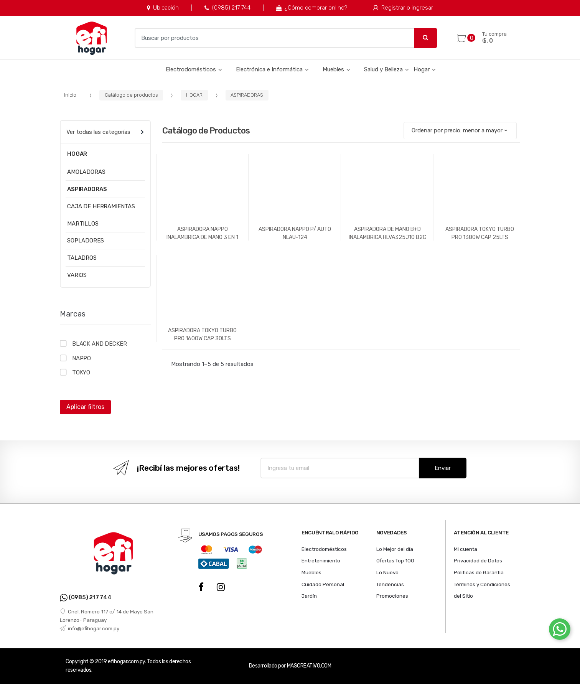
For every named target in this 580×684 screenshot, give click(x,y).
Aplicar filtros (85, 406)
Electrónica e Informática (269, 69)
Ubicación (163, 7)
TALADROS (82, 257)
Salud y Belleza (383, 69)
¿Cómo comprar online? (311, 7)
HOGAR (194, 95)
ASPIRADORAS (247, 95)
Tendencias (390, 584)
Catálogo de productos (131, 95)
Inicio (70, 95)
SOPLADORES (85, 240)
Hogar (422, 69)
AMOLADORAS (86, 171)
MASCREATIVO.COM (309, 666)
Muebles (333, 69)
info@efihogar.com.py (89, 628)
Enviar (443, 468)
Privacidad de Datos (478, 560)
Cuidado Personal (323, 584)
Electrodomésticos (191, 69)
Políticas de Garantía (479, 572)
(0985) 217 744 (227, 7)
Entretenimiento (321, 560)
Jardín (309, 596)
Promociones (392, 596)
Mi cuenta (465, 549)
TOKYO (81, 372)
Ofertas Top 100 (395, 560)
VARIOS (77, 275)
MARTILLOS (83, 223)
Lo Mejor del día (394, 549)
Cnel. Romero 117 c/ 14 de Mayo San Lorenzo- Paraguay (106, 615)
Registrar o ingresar (403, 7)
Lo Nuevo (387, 572)
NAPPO (81, 358)
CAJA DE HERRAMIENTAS (101, 206)
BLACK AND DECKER (99, 343)
